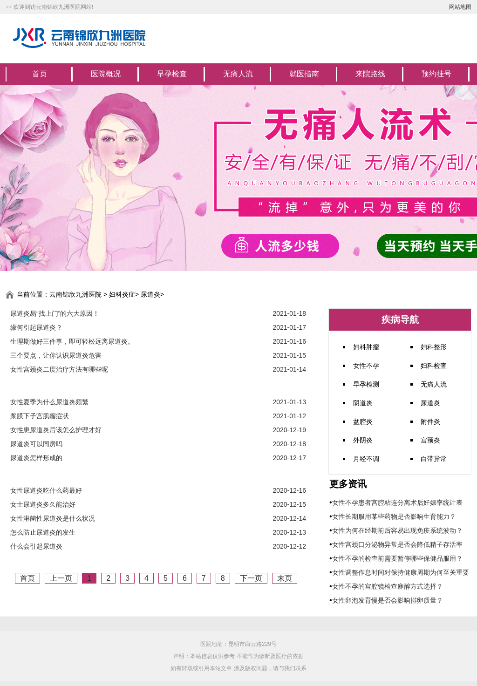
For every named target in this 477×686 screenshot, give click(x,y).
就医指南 (304, 74)
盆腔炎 (363, 421)
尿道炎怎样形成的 (36, 458)
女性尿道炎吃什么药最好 (46, 490)
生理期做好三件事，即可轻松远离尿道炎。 (72, 341)
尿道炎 (150, 294)
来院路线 (370, 74)
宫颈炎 (430, 440)
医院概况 (106, 74)
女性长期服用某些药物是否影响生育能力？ (394, 516)
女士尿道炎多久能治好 (42, 504)
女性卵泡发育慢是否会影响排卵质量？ (387, 600)
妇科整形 (434, 347)
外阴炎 (363, 440)
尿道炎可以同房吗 (36, 444)
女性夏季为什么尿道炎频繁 (49, 402)
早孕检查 (172, 74)
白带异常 (434, 458)
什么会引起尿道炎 (36, 546)
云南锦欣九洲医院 (75, 294)
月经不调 (366, 458)
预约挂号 (436, 74)
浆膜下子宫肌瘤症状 (39, 416)
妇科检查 (434, 365)
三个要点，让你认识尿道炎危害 (56, 355)
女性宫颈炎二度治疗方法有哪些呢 (59, 369)
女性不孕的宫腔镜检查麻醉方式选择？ (387, 586)
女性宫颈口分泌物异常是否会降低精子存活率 (397, 544)
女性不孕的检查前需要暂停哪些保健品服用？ (397, 558)
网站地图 (460, 7)
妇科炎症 (122, 294)
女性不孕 (366, 365)
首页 (39, 74)
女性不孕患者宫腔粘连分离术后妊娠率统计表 (397, 502)
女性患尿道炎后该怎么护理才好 (56, 430)
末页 (284, 578)
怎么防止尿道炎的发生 (42, 532)
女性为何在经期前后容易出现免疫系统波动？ (397, 530)
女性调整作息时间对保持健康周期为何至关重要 (400, 572)
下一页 (251, 578)
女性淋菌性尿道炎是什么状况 (52, 518)
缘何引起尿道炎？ (36, 327)
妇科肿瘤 (366, 347)
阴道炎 (363, 403)
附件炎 (430, 421)
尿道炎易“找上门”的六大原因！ (54, 313)
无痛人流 (238, 74)
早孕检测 (366, 384)
